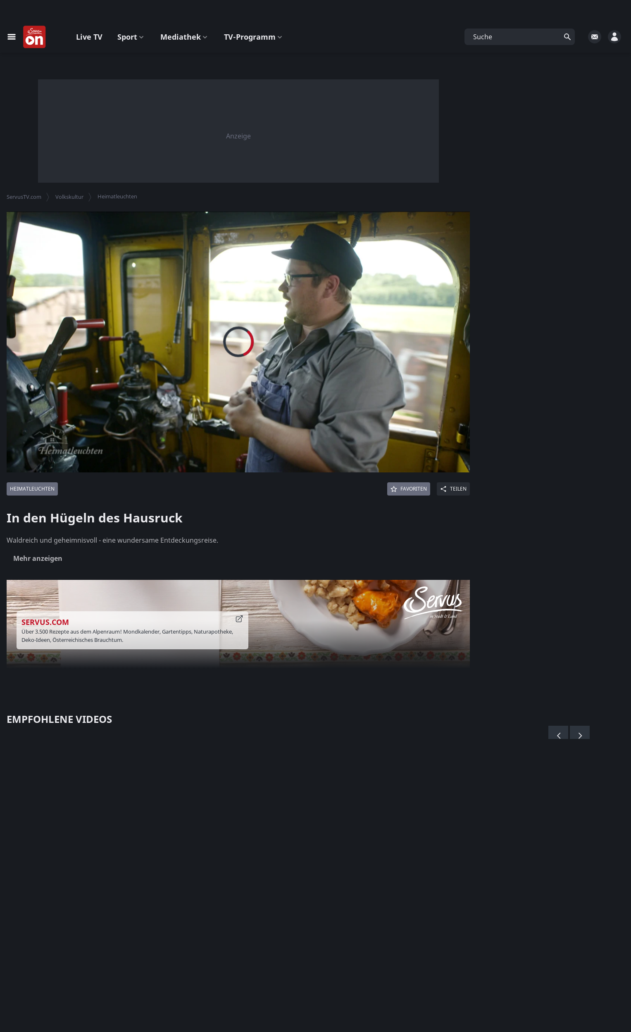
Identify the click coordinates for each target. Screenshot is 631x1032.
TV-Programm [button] (254, 37)
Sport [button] (131, 37)
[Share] (453, 489)
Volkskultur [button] (69, 196)
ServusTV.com (24, 196)
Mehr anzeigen (37, 558)
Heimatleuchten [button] (117, 196)
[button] (519, 37)
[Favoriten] (408, 489)
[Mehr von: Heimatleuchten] (32, 489)
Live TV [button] (89, 37)
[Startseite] (34, 37)
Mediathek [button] (184, 37)
